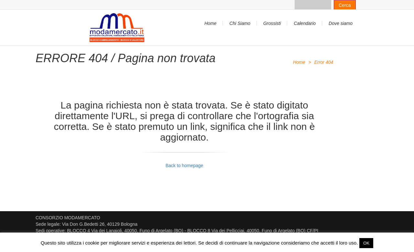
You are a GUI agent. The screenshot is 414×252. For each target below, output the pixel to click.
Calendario (305, 23)
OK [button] (366, 243)
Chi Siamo (239, 23)
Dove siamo (341, 23)
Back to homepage (184, 165)
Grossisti (272, 23)
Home (210, 23)
